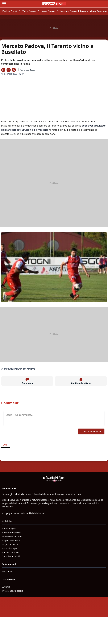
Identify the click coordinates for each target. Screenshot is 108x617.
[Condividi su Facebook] (9, 70)
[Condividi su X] (14, 70)
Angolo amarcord (10, 544)
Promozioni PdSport (12, 536)
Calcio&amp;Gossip (11, 532)
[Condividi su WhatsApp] (3, 70)
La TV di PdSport (10, 548)
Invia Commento (91, 431)
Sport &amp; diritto (11, 556)
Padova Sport (9, 11)
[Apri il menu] (4, 3)
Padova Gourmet (10, 552)
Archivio (6, 586)
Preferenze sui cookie (12, 590)
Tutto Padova (29, 11)
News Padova (48, 11)
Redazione (7, 571)
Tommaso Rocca (27, 70)
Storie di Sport (9, 528)
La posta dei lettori (11, 540)
